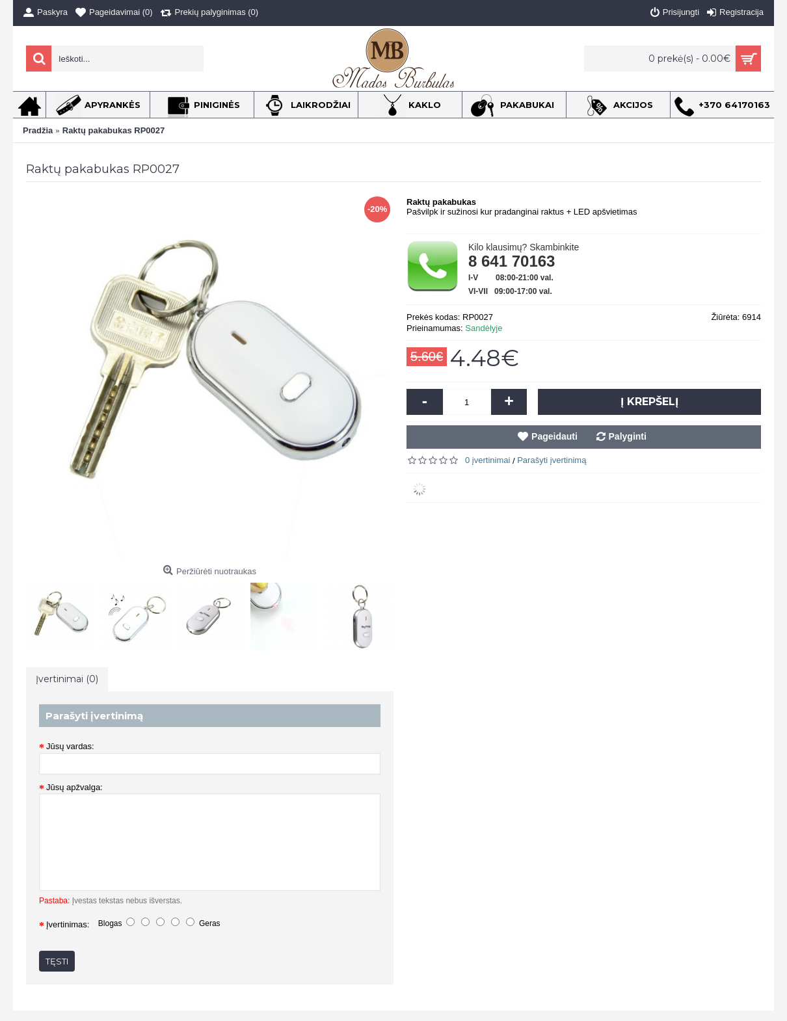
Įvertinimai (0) (67, 679)
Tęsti (57, 961)
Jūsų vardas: (70, 746)
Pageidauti (554, 436)
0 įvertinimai (487, 460)
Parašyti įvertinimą (551, 460)
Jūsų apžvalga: (74, 787)
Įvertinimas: (67, 924)
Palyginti (628, 436)
